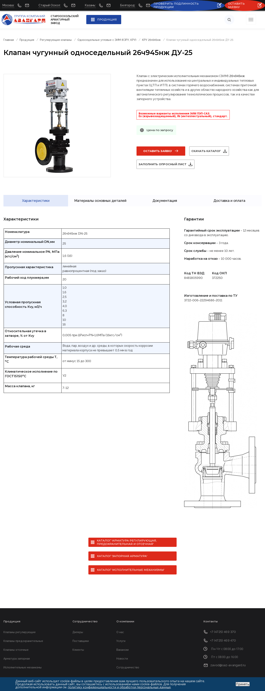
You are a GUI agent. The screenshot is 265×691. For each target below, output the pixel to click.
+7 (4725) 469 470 (223, 635)
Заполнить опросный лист (167, 164)
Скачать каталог (210, 151)
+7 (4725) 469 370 (223, 626)
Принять (242, 684)
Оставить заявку (157, 151)
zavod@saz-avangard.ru (228, 660)
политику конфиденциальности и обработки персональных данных (119, 687)
